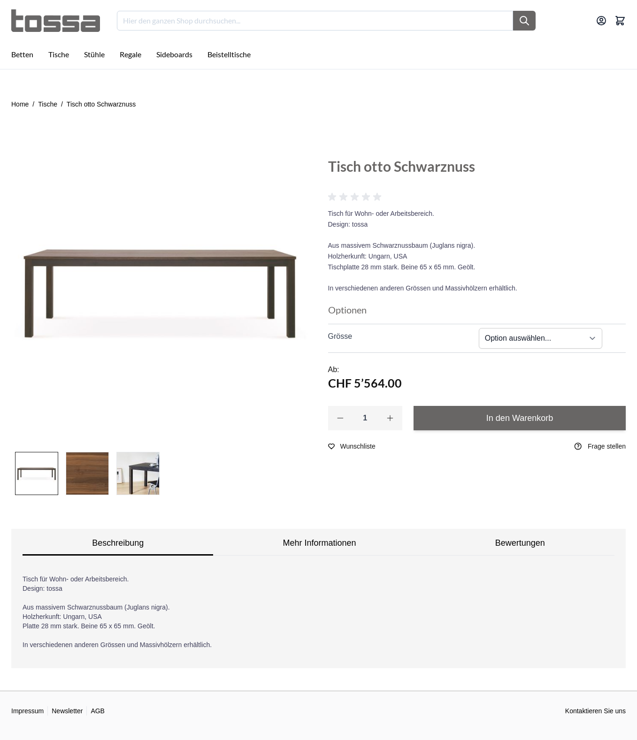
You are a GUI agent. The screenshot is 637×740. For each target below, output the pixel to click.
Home (20, 104)
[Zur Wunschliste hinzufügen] (352, 446)
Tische (47, 104)
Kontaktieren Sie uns (595, 711)
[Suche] (524, 21)
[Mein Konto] (601, 20)
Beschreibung (118, 543)
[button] (356, 197)
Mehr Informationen (319, 543)
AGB (98, 711)
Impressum (27, 711)
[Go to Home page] (55, 20)
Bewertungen (520, 543)
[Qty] (365, 418)
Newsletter (67, 711)
